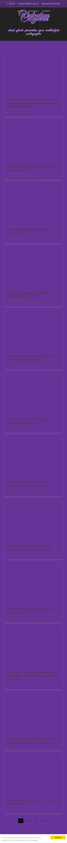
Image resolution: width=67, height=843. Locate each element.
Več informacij (33, 840)
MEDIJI (21, 11)
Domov (46, 11)
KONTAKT (33, 11)
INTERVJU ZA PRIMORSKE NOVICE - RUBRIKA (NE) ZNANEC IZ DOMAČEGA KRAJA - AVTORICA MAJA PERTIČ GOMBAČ (33, 103)
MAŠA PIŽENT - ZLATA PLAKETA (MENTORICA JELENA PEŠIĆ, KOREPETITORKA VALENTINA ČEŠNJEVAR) (31, 676)
